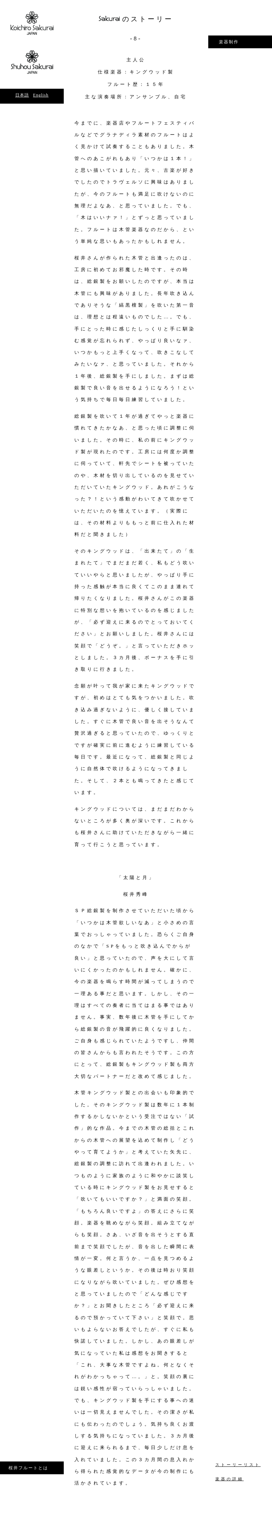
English (41, 95)
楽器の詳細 (229, 1479)
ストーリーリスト (238, 1465)
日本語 (22, 95)
